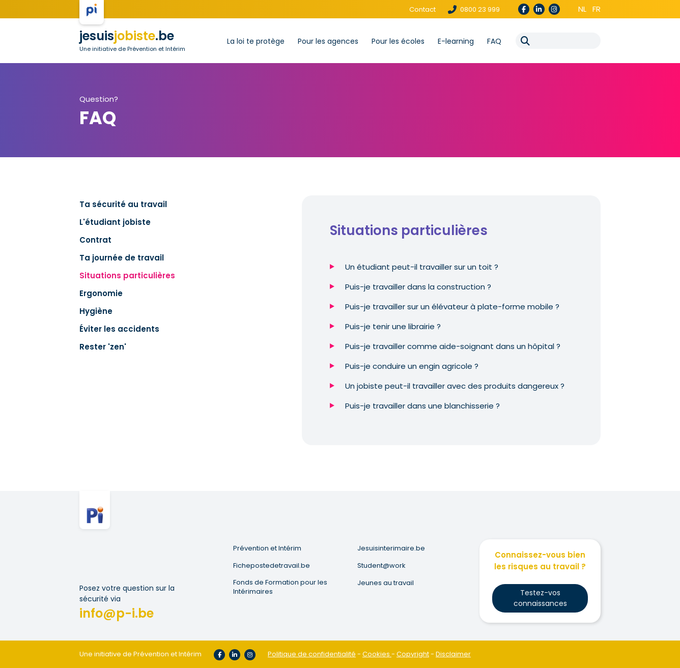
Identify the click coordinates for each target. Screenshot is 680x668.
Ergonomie (101, 293)
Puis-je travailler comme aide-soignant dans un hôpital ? (452, 346)
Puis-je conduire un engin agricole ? (411, 366)
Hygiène (95, 311)
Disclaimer (453, 654)
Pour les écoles (398, 41)
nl (582, 9)
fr (596, 9)
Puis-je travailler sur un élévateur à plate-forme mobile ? (452, 306)
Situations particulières (127, 275)
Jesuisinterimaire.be (391, 548)
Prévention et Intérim (267, 548)
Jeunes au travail (385, 583)
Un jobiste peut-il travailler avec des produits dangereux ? (454, 386)
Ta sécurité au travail (123, 204)
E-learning (456, 41)
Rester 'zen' (102, 346)
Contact (422, 9)
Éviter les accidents (119, 329)
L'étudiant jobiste (115, 222)
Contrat (95, 240)
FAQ (494, 41)
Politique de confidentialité (312, 654)
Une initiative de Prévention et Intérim (132, 49)
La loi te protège (256, 41)
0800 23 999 (474, 9)
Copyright (412, 654)
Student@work (381, 565)
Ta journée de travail (121, 257)
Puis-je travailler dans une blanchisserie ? (422, 405)
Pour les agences (328, 41)
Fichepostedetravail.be (271, 565)
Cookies (376, 654)
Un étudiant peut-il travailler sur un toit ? (421, 267)
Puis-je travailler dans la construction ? (418, 286)
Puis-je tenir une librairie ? (393, 326)
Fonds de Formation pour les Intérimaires (280, 587)
